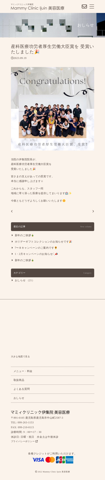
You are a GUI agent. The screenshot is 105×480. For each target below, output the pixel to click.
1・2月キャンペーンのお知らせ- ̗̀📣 (36, 254)
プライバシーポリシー (24, 441)
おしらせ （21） (25, 280)
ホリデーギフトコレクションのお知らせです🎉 (43, 241)
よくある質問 (22, 389)
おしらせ (19, 398)
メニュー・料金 (23, 371)
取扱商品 (19, 380)
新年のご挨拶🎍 (25, 235)
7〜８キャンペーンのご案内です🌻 (36, 247)
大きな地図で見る (20, 356)
